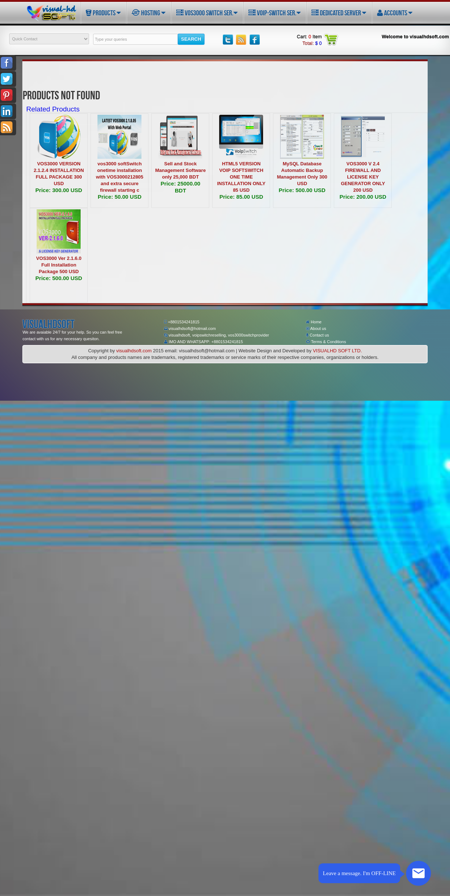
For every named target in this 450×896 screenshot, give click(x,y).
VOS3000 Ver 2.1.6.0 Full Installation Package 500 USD (59, 265)
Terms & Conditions (326, 341)
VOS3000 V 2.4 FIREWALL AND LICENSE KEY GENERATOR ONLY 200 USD (363, 177)
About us (316, 328)
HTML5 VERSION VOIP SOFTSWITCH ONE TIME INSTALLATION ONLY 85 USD (241, 177)
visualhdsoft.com (134, 350)
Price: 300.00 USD (59, 190)
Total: (312, 43)
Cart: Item (309, 36)
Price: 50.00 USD (119, 197)
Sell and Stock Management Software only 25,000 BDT (180, 170)
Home (313, 322)
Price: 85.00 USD (241, 197)
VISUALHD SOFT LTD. (337, 350)
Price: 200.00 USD (363, 197)
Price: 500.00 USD (302, 190)
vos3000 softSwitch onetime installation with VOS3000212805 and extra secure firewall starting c (119, 177)
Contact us (317, 335)
